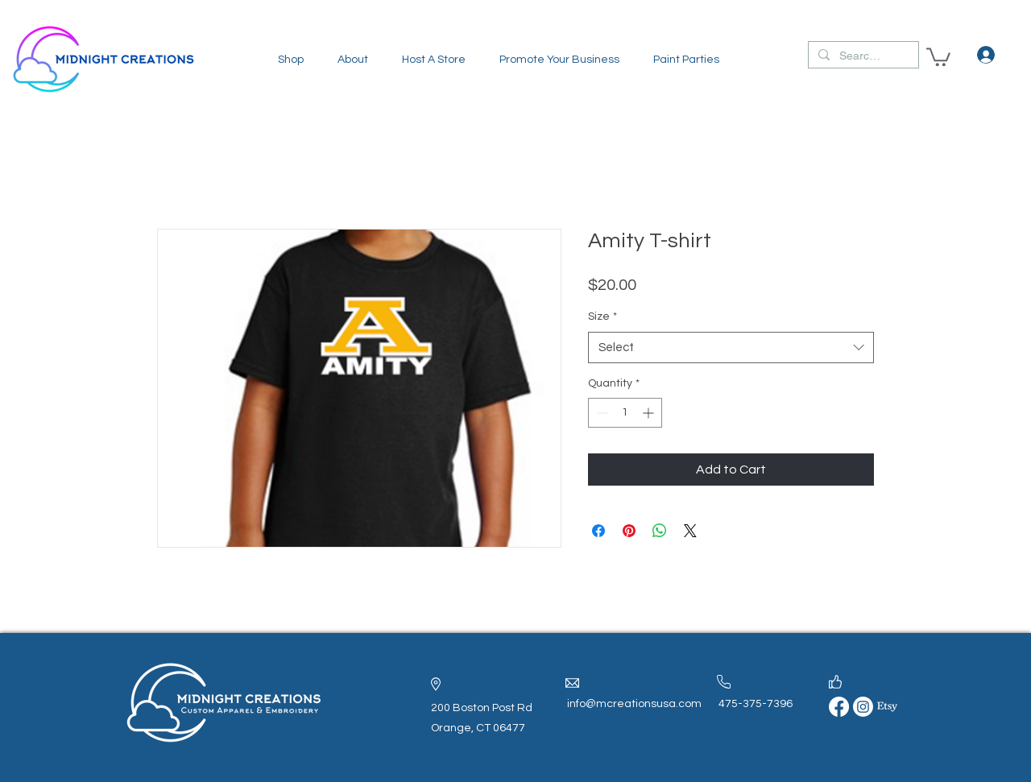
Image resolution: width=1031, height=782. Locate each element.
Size (602, 316)
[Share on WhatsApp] (659, 530)
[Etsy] (887, 707)
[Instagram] (863, 707)
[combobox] (731, 347)
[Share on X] (690, 530)
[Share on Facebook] (598, 530)
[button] (290, 59)
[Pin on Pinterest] (629, 530)
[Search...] (861, 56)
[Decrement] (600, 413)
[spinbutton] (625, 413)
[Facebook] (839, 707)
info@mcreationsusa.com (634, 704)
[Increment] (650, 413)
